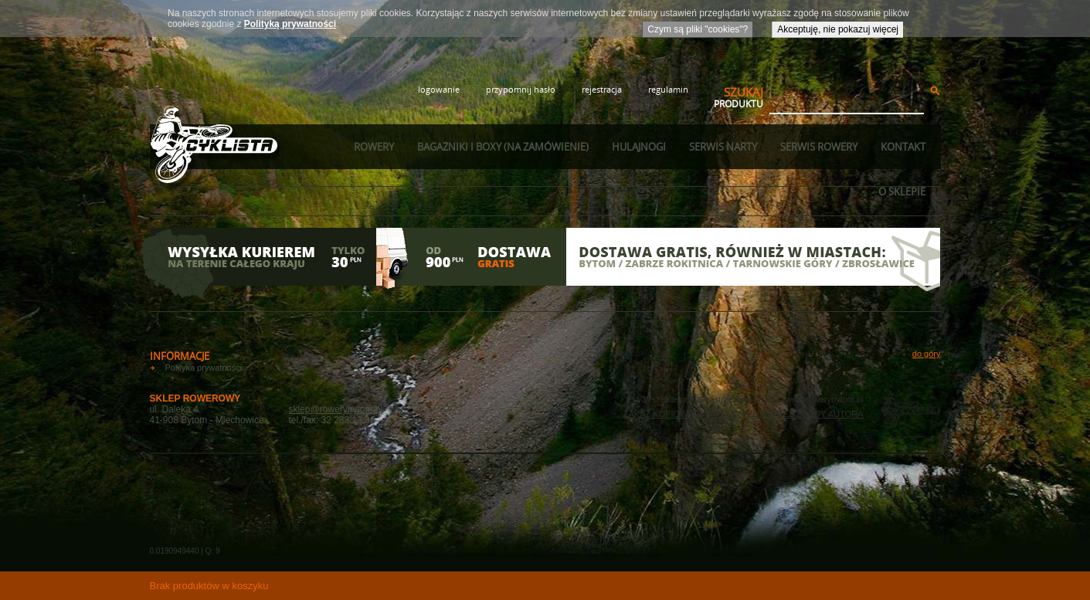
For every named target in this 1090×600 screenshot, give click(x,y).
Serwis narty (723, 147)
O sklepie (901, 191)
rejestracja (602, 89)
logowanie (439, 89)
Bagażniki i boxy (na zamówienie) (503, 147)
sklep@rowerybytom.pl (336, 409)
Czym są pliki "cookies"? (697, 29)
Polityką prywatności (290, 24)
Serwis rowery (818, 147)
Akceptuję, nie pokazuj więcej (837, 29)
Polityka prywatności (204, 367)
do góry (926, 353)
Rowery (374, 147)
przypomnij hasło (520, 89)
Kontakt (903, 147)
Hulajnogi (639, 147)
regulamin (668, 89)
